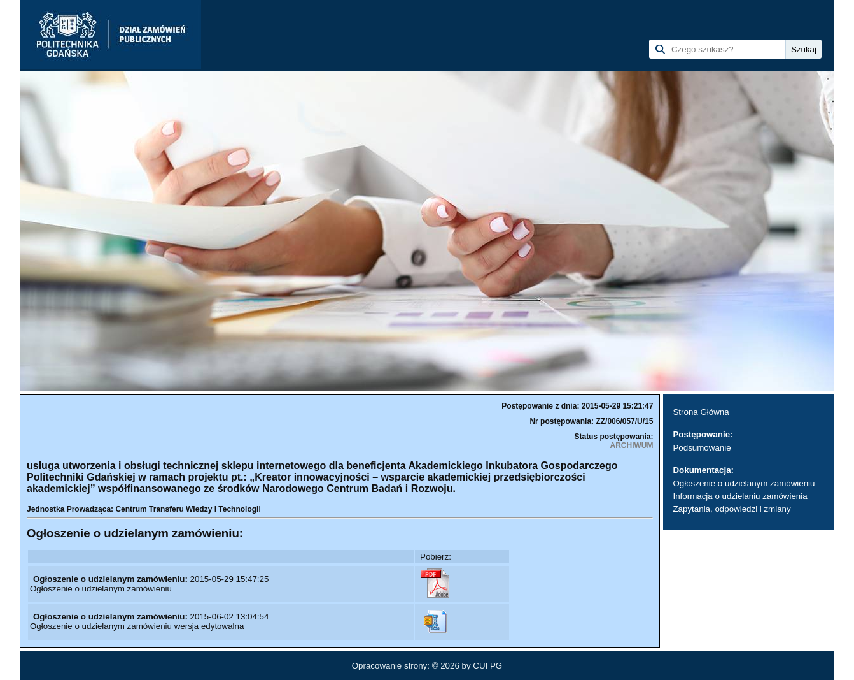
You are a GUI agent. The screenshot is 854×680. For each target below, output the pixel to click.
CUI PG (487, 665)
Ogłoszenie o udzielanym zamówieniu (744, 483)
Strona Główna (701, 412)
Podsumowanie (702, 447)
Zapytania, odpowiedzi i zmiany (731, 509)
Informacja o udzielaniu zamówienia (740, 496)
